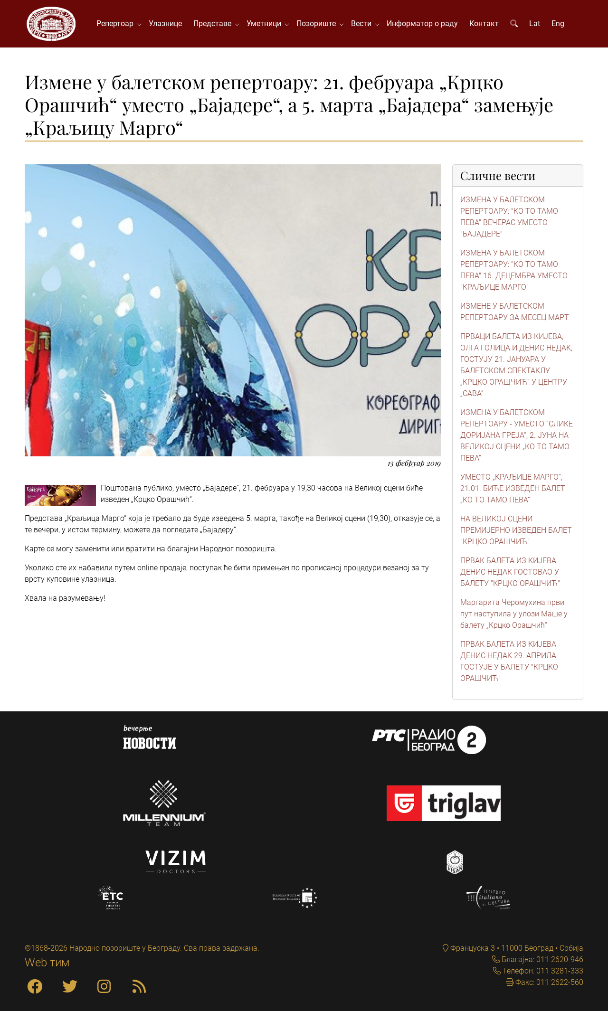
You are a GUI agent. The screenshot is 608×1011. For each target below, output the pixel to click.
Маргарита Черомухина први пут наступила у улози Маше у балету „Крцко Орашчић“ (514, 614)
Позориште (318, 23)
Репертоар (116, 23)
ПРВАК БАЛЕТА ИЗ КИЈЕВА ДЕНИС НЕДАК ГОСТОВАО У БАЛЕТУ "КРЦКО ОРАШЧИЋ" (510, 572)
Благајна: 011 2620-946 (541, 959)
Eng (557, 23)
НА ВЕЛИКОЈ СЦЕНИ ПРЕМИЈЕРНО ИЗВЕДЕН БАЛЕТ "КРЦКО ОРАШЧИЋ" (516, 530)
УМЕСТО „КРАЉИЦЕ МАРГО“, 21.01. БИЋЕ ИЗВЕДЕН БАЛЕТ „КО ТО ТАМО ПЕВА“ (512, 488)
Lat (534, 23)
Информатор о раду (422, 23)
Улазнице (165, 23)
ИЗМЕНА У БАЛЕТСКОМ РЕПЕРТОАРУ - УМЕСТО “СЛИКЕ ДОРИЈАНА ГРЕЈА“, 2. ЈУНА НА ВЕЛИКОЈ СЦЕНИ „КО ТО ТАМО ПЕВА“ (516, 435)
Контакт (484, 23)
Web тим (47, 962)
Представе (214, 23)
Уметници (266, 23)
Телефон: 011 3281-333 (542, 970)
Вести (363, 23)
